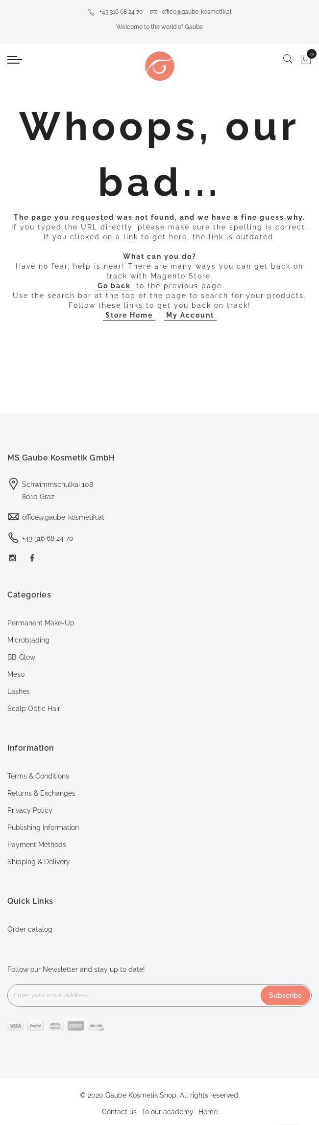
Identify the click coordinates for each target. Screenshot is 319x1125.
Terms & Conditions (38, 776)
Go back (114, 286)
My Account (190, 315)
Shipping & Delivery (38, 862)
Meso (16, 674)
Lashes (18, 691)
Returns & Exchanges (41, 793)
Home (208, 1112)
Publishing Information (43, 827)
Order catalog (29, 929)
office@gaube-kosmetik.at (191, 11)
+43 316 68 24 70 (115, 11)
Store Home (129, 315)
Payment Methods (36, 845)
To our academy (168, 1112)
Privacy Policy (29, 810)
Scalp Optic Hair (33, 708)
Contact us (119, 1112)
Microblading (28, 640)
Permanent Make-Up (40, 623)
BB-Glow (21, 657)
